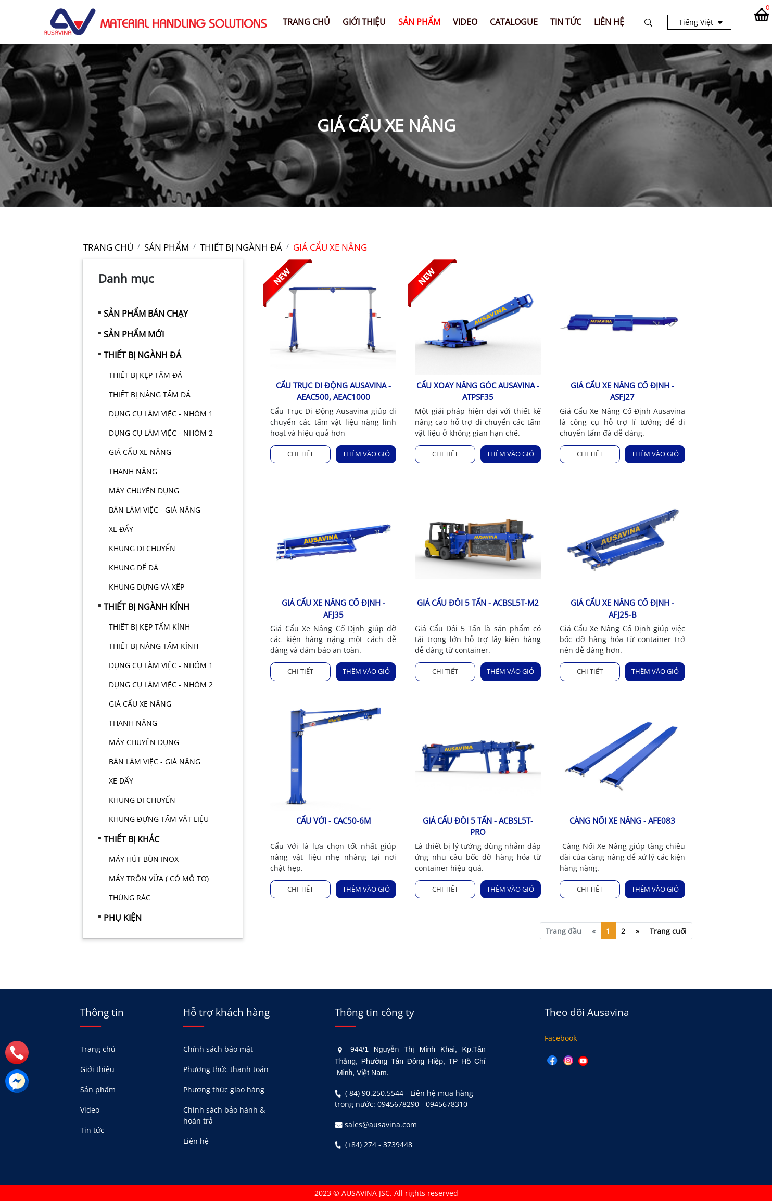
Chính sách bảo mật (218, 1049)
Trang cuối (668, 931)
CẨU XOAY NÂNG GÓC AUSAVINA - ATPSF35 (477, 391)
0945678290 (398, 1104)
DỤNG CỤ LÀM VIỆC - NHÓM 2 (161, 433)
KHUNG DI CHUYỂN (142, 548)
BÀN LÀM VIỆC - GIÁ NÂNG (154, 510)
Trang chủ (306, 22)
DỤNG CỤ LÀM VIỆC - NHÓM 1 (161, 414)
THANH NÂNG (133, 471)
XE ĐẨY (121, 529)
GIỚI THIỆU (364, 22)
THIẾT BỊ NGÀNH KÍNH (146, 606)
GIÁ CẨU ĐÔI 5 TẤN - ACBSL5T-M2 (478, 602)
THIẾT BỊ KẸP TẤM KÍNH (149, 627)
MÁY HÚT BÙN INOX (144, 859)
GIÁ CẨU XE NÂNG (140, 452)
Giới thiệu (97, 1069)
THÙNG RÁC (129, 898)
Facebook (561, 1038)
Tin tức (92, 1130)
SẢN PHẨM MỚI (134, 334)
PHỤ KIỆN (123, 917)
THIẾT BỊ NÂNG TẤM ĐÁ (150, 394)
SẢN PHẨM (419, 22)
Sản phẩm (98, 1089)
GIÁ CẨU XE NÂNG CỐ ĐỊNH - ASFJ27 (622, 391)
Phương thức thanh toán (226, 1069)
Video (89, 1110)
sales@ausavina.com (381, 1124)
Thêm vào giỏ (366, 454)
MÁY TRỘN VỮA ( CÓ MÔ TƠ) (159, 878)
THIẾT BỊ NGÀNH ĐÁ (142, 355)
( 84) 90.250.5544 (374, 1093)
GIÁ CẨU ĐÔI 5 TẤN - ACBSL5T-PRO (478, 826)
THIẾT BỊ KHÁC (131, 839)
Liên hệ (196, 1141)
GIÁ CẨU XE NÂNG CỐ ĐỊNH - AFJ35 (333, 608)
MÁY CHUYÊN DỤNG (144, 490)
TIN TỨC (565, 22)
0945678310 (446, 1104)
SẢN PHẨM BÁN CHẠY (146, 313)
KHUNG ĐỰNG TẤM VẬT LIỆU (159, 819)
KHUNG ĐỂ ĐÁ (133, 567)
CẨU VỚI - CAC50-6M (333, 820)
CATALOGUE (514, 22)
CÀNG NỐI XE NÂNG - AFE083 (622, 820)
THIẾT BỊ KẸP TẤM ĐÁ (145, 375)
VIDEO (465, 22)
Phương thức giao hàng (223, 1089)
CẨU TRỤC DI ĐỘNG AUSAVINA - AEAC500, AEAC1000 (333, 391)
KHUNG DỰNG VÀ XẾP (146, 587)
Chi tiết (300, 454)
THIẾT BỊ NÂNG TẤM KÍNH (153, 646)
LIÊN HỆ (609, 22)
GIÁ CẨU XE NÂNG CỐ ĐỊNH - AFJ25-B (622, 608)
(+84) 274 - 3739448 (378, 1145)
